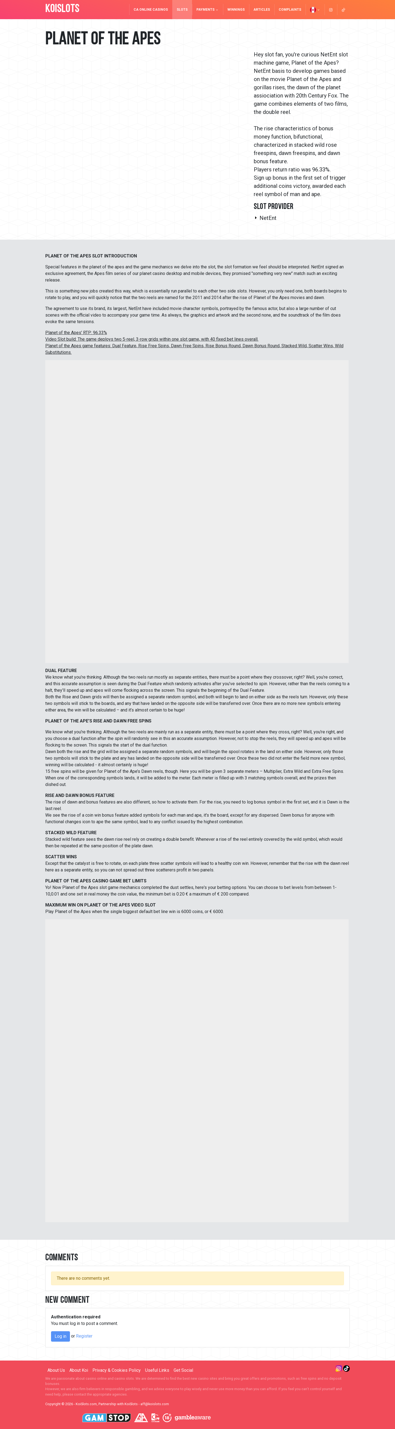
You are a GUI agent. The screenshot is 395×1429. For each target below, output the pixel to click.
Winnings (236, 10)
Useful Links (157, 1370)
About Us (56, 1370)
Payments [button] (207, 10)
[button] (315, 9)
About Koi (78, 1370)
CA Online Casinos (151, 10)
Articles (261, 10)
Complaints (290, 10)
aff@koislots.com (154, 1404)
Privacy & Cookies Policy (116, 1370)
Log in (60, 1336)
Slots (182, 10)
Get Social (183, 1370)
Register (84, 1336)
